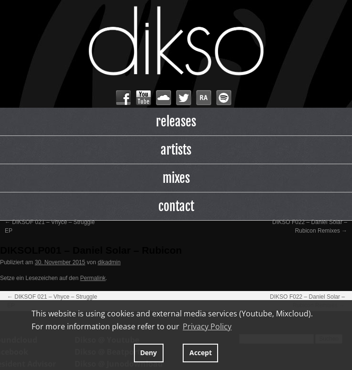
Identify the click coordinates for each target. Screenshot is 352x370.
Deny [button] (148, 352)
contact (176, 206)
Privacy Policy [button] (207, 326)
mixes (176, 178)
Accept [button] (200, 352)
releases (176, 121)
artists (176, 149)
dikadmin (109, 262)
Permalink (92, 278)
